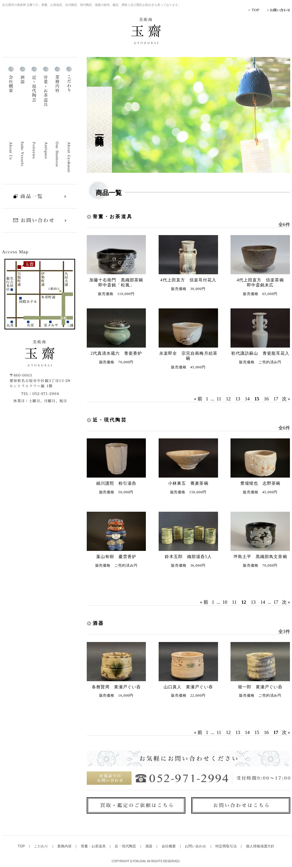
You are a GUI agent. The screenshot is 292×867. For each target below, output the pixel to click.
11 (219, 398)
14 (247, 398)
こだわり (41, 846)
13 (238, 398)
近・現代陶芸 (126, 846)
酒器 (149, 846)
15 (257, 732)
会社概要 (169, 846)
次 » (286, 398)
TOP (22, 846)
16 (266, 398)
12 (228, 398)
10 (224, 602)
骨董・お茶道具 (94, 846)
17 (276, 398)
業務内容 (64, 846)
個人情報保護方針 (260, 846)
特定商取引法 (226, 846)
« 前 (198, 398)
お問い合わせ (196, 846)
